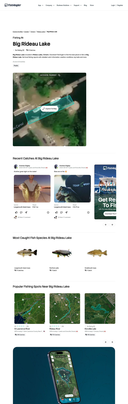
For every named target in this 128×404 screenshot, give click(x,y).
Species (16, 205)
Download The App (111, 214)
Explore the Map (18, 32)
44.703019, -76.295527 (50, 75)
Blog (85, 5)
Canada (26, 32)
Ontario (33, 32)
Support (76, 5)
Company (49, 5)
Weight (34, 205)
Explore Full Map (51, 109)
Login (113, 5)
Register (120, 5)
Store (92, 5)
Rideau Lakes (41, 32)
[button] (49, 109)
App (39, 5)
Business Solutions (63, 5)
